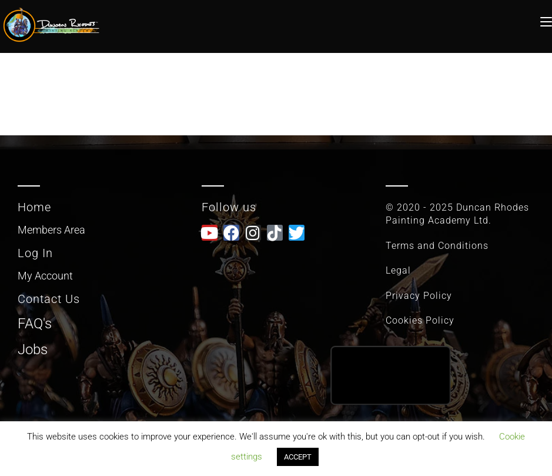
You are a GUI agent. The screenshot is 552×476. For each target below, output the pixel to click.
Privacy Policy (419, 295)
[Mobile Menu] (546, 20)
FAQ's (35, 323)
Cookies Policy (420, 320)
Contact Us (49, 299)
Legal (398, 270)
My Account (45, 275)
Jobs (33, 349)
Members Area (51, 230)
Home (34, 207)
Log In (35, 253)
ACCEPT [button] (298, 456)
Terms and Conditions (437, 245)
